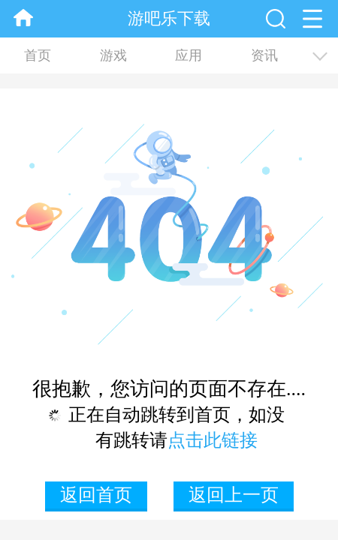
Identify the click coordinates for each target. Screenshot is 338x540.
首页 (37, 55)
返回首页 (96, 495)
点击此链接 (212, 440)
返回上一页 (234, 495)
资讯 (264, 55)
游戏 (113, 55)
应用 (188, 55)
